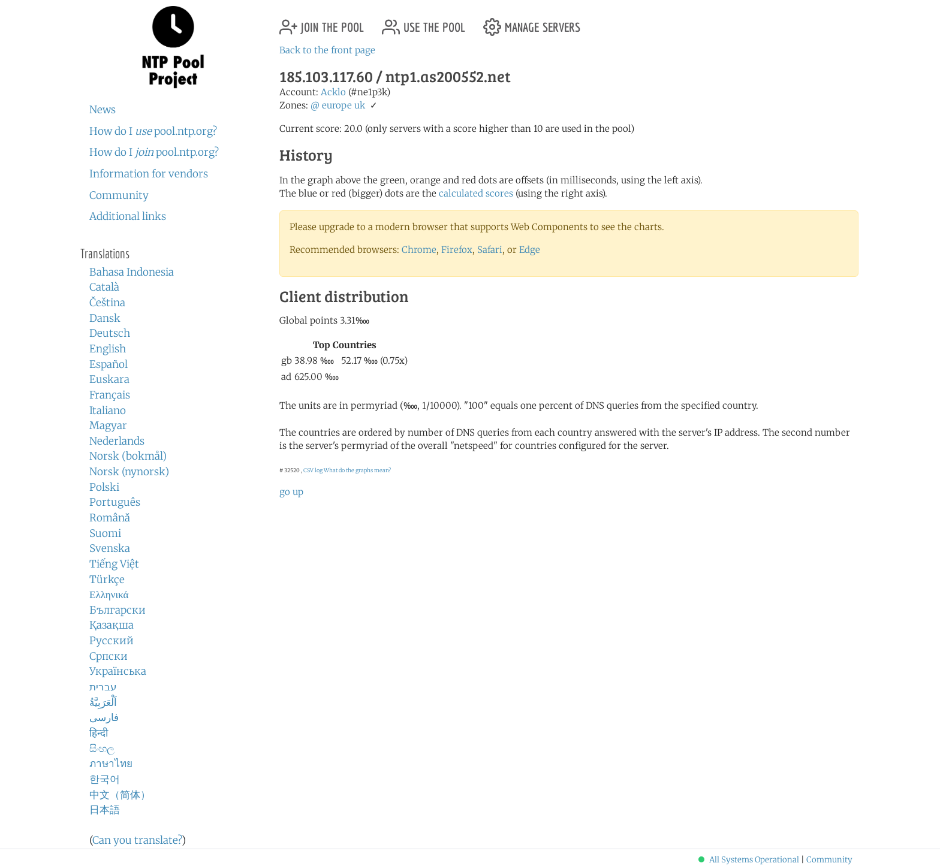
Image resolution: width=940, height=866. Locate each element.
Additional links (127, 216)
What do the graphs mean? (357, 470)
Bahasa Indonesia (131, 272)
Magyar (108, 425)
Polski (104, 487)
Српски (108, 656)
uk (359, 105)
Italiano (107, 410)
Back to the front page (327, 50)
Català (104, 287)
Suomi (105, 533)
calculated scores (476, 193)
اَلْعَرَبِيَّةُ (103, 702)
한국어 (104, 779)
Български (117, 610)
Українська (117, 671)
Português (114, 502)
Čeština (107, 302)
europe (337, 105)
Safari (489, 249)
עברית (103, 686)
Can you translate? (137, 840)
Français (109, 395)
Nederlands (116, 441)
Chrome (419, 249)
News (102, 109)
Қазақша (111, 625)
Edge (529, 249)
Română (109, 517)
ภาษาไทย (110, 763)
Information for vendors (148, 173)
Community (119, 195)
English (107, 348)
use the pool (423, 22)
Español (108, 364)
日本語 (104, 809)
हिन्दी (98, 733)
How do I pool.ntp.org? (153, 131)
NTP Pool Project (173, 47)
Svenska (109, 548)
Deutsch (109, 333)
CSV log (313, 470)
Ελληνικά (109, 594)
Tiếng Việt (114, 564)
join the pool (321, 22)
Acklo (333, 92)
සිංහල (102, 748)
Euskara (109, 379)
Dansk (104, 318)
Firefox (456, 249)
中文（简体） (119, 794)
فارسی (104, 717)
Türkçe (107, 579)
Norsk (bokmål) (128, 456)
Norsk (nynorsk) (129, 471)
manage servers (531, 22)
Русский (111, 640)
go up (291, 491)
